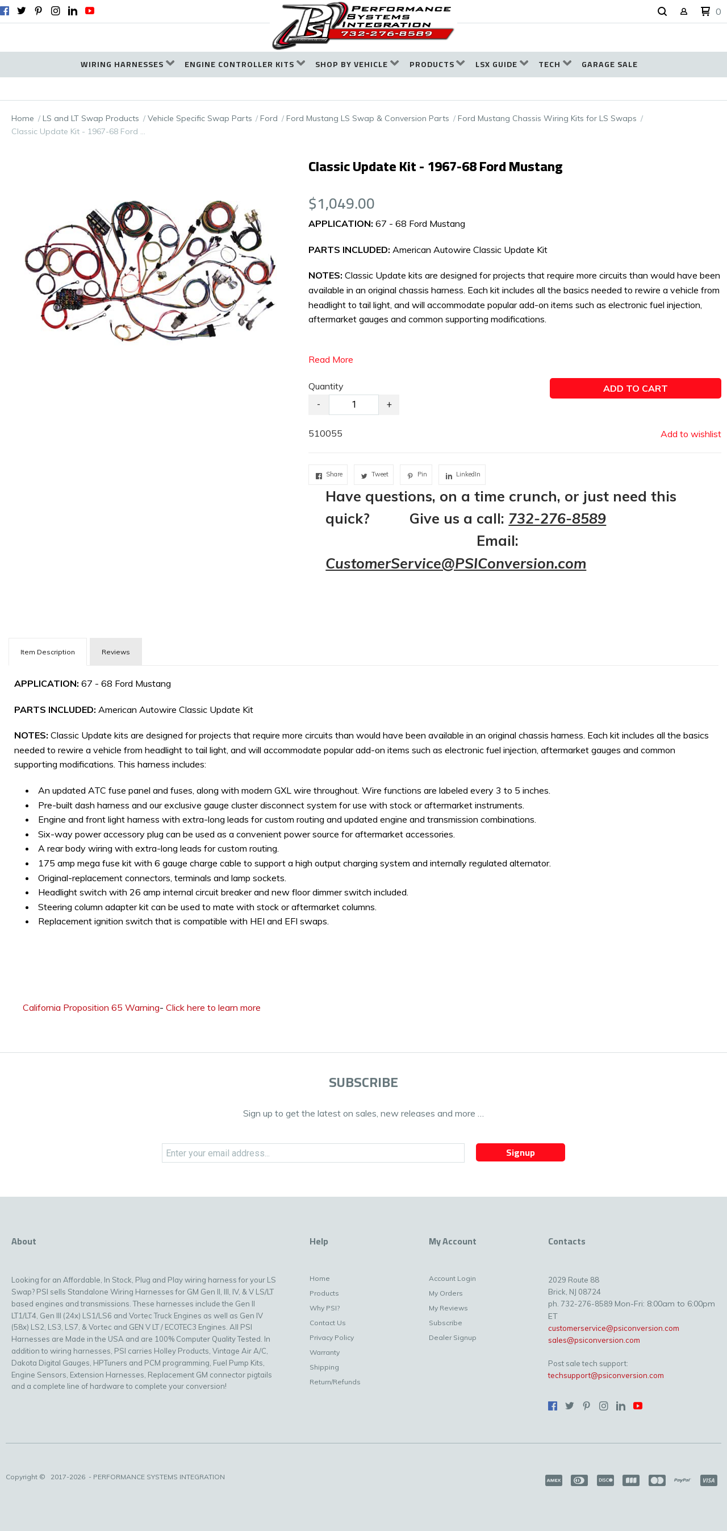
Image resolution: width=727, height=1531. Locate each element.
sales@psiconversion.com (594, 1340)
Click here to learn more (213, 1007)
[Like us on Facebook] (4, 10)
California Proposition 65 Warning (91, 1007)
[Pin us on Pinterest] (38, 10)
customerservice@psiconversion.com (613, 1328)
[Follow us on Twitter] (21, 10)
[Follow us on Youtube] (89, 10)
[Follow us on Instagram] (55, 10)
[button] (662, 12)
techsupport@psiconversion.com (606, 1375)
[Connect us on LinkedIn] (72, 10)
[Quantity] (354, 405)
